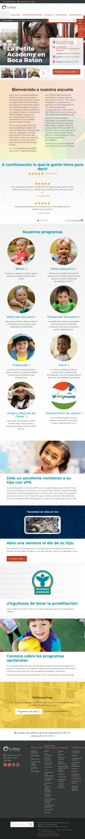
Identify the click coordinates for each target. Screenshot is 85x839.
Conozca (17, 558)
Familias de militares (62, 780)
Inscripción (62, 777)
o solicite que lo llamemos (55, 711)
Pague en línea (12, 758)
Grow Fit (47, 812)
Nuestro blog (75, 15)
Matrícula (61, 774)
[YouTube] (17, 764)
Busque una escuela (61, 752)
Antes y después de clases (21, 414)
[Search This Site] (22, 824)
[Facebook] (5, 764)
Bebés (46, 751)
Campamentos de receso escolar (49, 800)
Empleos (75, 755)
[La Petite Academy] (8, 7)
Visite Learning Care (45, 830)
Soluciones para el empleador (76, 764)
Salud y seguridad (61, 762)
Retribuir (75, 769)
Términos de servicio (48, 832)
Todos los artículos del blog (75, 788)
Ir (42, 20)
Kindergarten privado (49, 779)
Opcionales (48, 809)
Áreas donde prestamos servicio (49, 836)
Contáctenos (75, 54)
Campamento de (64, 413)
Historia (74, 771)
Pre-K (46, 770)
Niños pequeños (48, 754)
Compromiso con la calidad (35, 763)
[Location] (62, 19)
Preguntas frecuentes (75, 775)
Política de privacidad (63, 830)
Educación (15, 15)
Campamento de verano (49, 806)
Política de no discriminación (48, 834)
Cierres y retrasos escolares (61, 785)
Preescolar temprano (48, 763)
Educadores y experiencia (35, 757)
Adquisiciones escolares (77, 759)
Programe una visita (26, 2)
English (9, 760)
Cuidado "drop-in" (47, 795)
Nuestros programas (32, 15)
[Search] (75, 19)
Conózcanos (61, 15)
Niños (64, 269)
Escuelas (49, 15)
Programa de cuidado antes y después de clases (48, 787)
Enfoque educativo (34, 752)
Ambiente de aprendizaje (35, 769)
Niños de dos (21, 317)
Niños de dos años (47, 759)
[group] (7, 73)
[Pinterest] (13, 764)
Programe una (28, 711)
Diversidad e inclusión (75, 752)
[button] (38, 220)
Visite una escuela (61, 758)
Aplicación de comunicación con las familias (63, 768)
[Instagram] (9, 764)
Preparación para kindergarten (49, 774)
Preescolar (63, 317)
